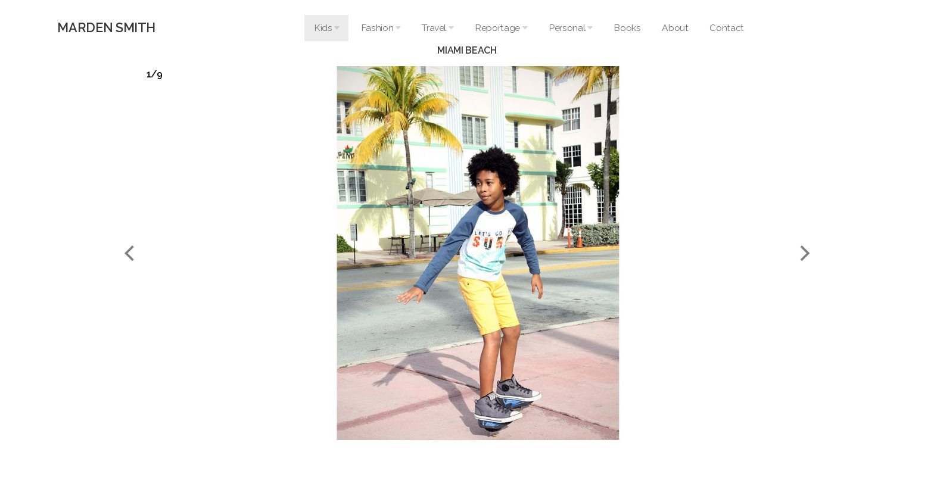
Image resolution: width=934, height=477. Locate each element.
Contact (726, 27)
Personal (570, 27)
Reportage (501, 27)
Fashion (381, 27)
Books (627, 27)
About (675, 27)
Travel (437, 27)
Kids (327, 27)
